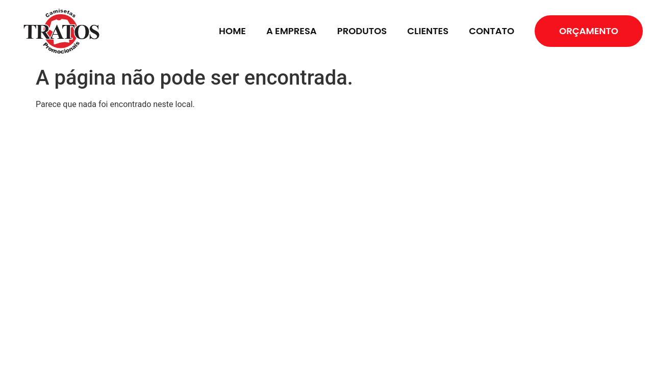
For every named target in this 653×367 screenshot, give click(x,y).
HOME (232, 30)
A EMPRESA (291, 30)
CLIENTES (427, 30)
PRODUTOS (362, 30)
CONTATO (491, 30)
